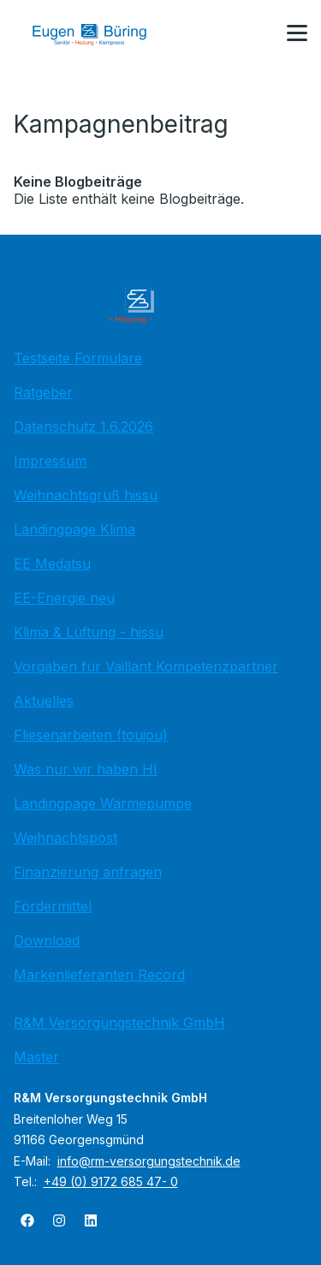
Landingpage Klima (74, 529)
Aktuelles (44, 700)
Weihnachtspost (65, 837)
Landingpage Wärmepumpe (103, 803)
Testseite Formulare (78, 358)
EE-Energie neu (64, 597)
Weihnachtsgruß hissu (86, 495)
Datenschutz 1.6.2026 (83, 426)
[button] (297, 33)
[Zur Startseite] (101, 34)
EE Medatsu (52, 563)
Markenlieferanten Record (99, 974)
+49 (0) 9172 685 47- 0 (111, 1181)
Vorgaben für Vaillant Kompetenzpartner (146, 666)
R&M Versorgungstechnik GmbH (119, 1022)
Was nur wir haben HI (86, 769)
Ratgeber (43, 392)
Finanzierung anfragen (88, 871)
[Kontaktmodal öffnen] (256, 34)
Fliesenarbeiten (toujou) (91, 734)
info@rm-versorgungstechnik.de (149, 1161)
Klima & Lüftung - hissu (88, 632)
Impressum (50, 460)
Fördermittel (53, 906)
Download (47, 940)
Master (36, 1056)
